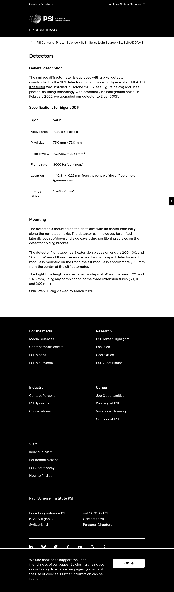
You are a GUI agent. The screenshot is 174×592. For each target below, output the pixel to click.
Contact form (93, 519)
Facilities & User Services (124, 4)
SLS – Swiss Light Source (98, 42)
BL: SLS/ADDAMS (43, 30)
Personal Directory (97, 525)
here (43, 579)
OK (126, 563)
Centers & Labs (40, 4)
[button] (171, 201)
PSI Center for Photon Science (57, 42)
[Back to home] (49, 19)
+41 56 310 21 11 (95, 513)
